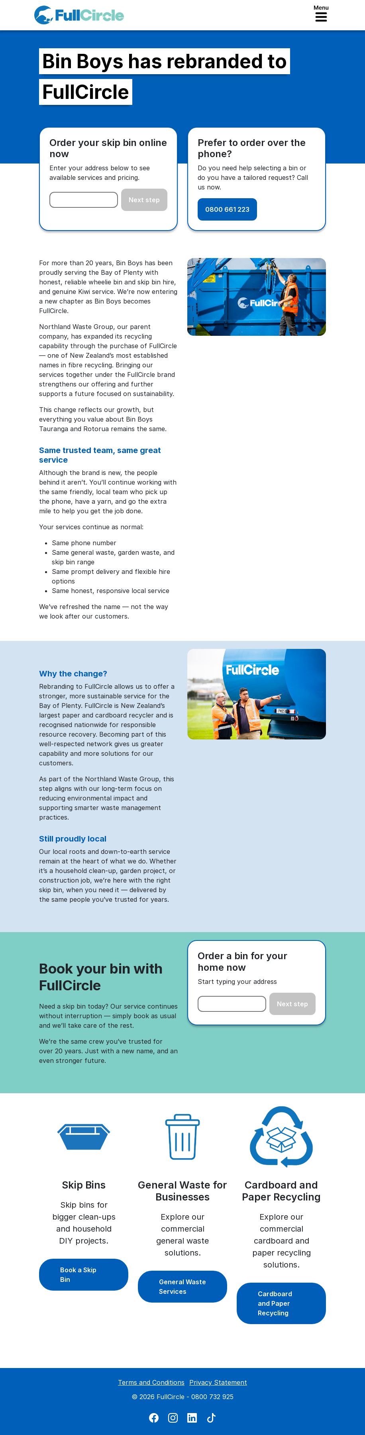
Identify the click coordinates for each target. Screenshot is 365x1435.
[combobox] (83, 200)
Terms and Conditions (151, 1382)
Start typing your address (237, 982)
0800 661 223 (227, 209)
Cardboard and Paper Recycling (275, 1303)
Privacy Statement (218, 1382)
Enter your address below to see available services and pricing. (99, 172)
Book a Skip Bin (78, 1274)
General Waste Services (182, 1286)
